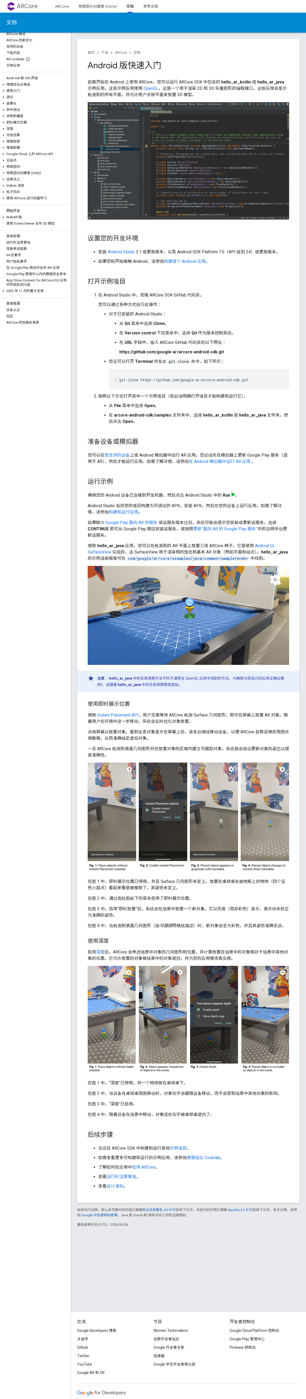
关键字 (82, 1339)
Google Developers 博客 (96, 1330)
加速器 (159, 1356)
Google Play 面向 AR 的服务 (131, 522)
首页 (91, 53)
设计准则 (115, 1186)
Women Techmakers (171, 1330)
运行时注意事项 (121, 1176)
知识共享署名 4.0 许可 (159, 1210)
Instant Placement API (118, 715)
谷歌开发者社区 (166, 1339)
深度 (100, 952)
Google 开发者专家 (169, 1347)
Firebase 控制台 (243, 1347)
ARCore (27, 6)
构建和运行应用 (123, 512)
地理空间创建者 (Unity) (97, 6)
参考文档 (150, 6)
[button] (34, 84)
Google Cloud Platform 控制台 (254, 1330)
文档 (11, 22)
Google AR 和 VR (91, 1373)
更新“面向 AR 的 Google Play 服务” (225, 528)
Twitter (83, 1356)
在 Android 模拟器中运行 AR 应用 (220, 461)
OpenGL (151, 88)
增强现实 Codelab (203, 1157)
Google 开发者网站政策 (99, 1215)
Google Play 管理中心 (247, 1339)
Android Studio (121, 251)
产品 (104, 53)
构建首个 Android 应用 (185, 261)
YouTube (84, 1364)
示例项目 (178, 1148)
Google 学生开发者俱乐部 (174, 1364)
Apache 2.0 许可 (240, 1210)
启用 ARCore (143, 1167)
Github (82, 1347)
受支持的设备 (117, 455)
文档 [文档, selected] (130, 6)
